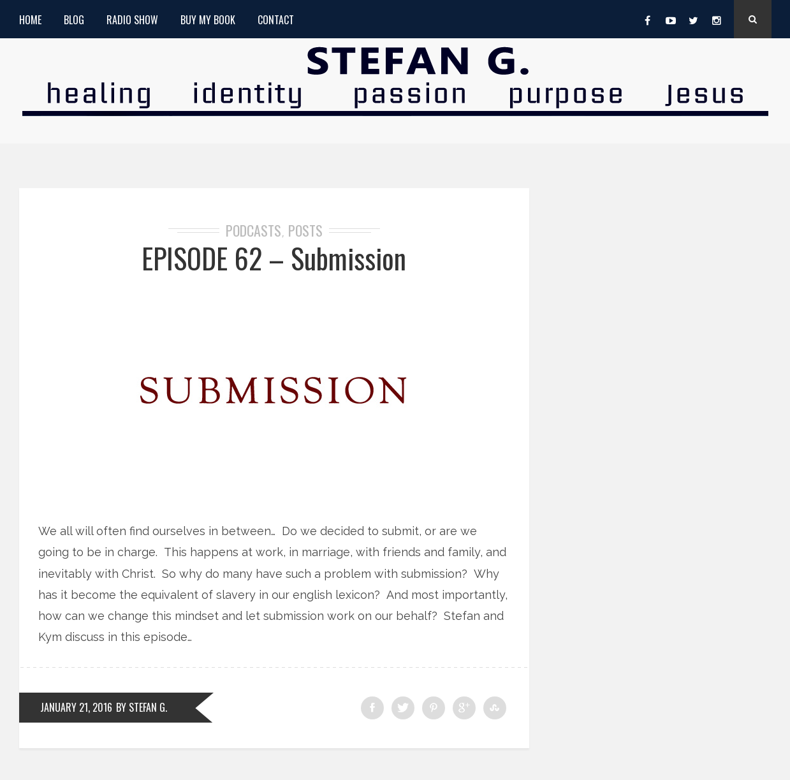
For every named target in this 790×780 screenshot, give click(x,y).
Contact (276, 19)
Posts (305, 230)
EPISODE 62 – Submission (274, 258)
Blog (74, 19)
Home (30, 19)
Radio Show (132, 19)
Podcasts (253, 230)
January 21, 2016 (76, 707)
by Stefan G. (141, 707)
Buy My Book (207, 19)
